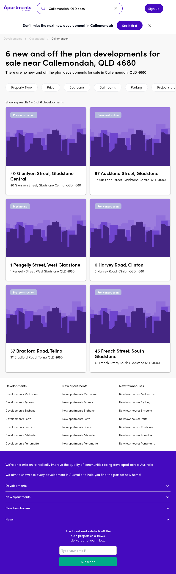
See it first (129, 25)
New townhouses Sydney (134, 402)
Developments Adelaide (21, 435)
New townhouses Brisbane (135, 410)
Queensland (36, 38)
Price (50, 87)
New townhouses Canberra (136, 427)
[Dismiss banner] (150, 25)
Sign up (154, 8)
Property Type (21, 87)
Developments (13, 38)
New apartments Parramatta (80, 443)
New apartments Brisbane (78, 410)
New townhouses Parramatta (137, 443)
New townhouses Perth (133, 419)
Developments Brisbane (21, 410)
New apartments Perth (76, 419)
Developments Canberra (21, 427)
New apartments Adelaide (78, 435)
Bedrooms (77, 87)
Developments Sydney (20, 402)
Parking (136, 87)
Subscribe (88, 561)
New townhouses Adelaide (135, 435)
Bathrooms (108, 87)
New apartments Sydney (77, 402)
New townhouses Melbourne (137, 394)
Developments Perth (18, 419)
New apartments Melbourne (79, 394)
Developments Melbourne (22, 394)
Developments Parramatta (22, 443)
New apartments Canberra (78, 427)
